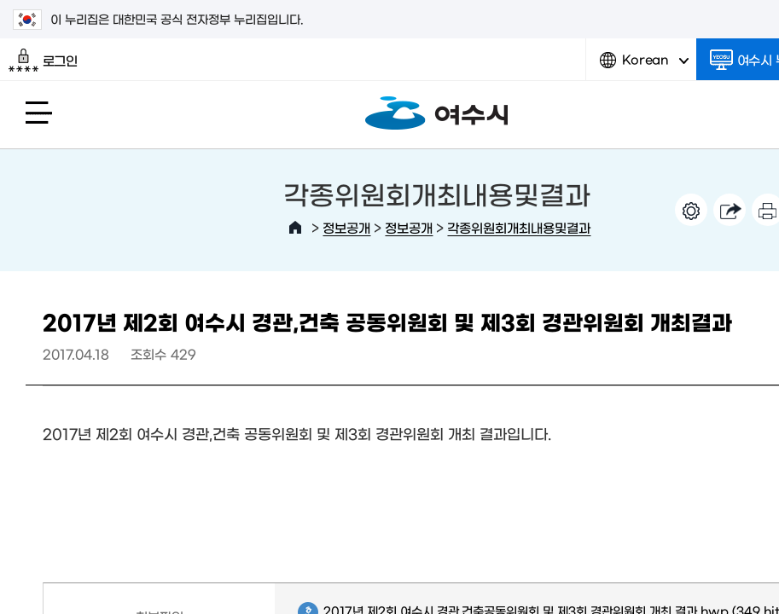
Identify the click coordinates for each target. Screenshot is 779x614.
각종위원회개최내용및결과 (518, 227)
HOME (295, 227)
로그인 (43, 60)
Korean (644, 66)
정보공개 (346, 227)
